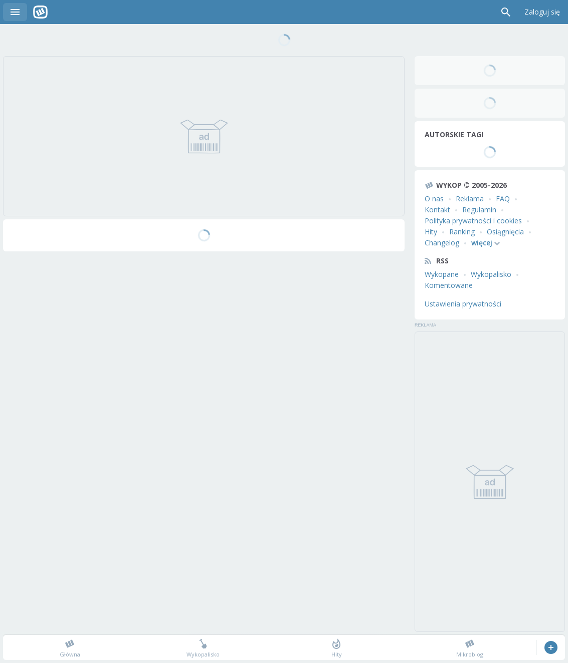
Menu (15, 12)
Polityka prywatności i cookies (473, 220)
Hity (431, 231)
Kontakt (437, 209)
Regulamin (479, 209)
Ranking (462, 231)
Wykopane (442, 274)
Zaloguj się (542, 12)
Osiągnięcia (505, 231)
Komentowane (449, 285)
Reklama (470, 198)
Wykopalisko (491, 274)
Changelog (442, 242)
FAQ (503, 198)
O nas (434, 198)
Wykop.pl (40, 12)
